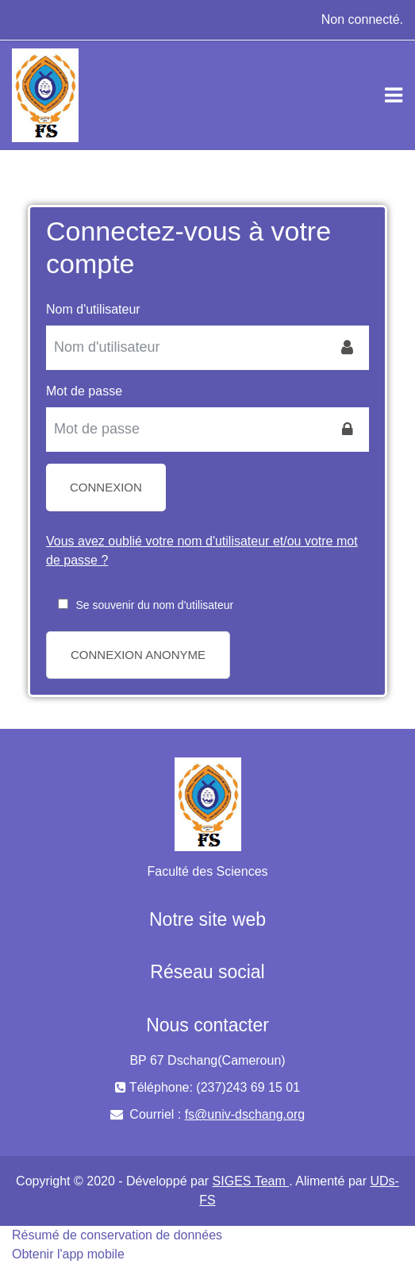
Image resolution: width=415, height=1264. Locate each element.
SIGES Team (251, 1181)
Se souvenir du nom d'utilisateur (154, 605)
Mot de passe (84, 391)
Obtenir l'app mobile (68, 1254)
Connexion (106, 487)
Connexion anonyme (138, 654)
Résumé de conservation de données (117, 1235)
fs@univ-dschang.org (245, 1114)
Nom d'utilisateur (93, 309)
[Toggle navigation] (393, 95)
